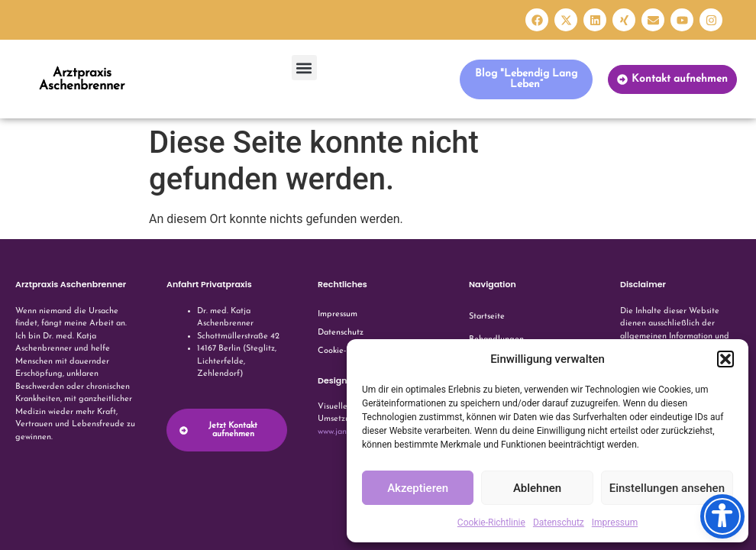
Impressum (615, 522)
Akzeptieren (417, 488)
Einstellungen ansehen (667, 488)
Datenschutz (558, 522)
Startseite (487, 316)
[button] (725, 359)
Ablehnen (537, 488)
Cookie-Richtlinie (491, 522)
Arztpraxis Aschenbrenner (81, 79)
